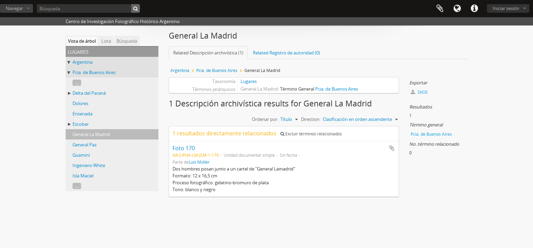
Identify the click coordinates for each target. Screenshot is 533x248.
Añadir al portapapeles (391, 148)
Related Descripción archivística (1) (208, 53)
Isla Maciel (83, 176)
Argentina (82, 62)
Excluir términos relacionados (311, 134)
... (76, 83)
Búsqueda (126, 41)
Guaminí (81, 155)
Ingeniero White (89, 165)
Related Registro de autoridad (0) (286, 53)
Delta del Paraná (89, 93)
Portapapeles (439, 8)
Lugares (249, 81)
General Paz (85, 145)
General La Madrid (91, 134)
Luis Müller (199, 162)
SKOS (419, 92)
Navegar (14, 8)
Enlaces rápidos (474, 8)
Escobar (81, 124)
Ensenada (82, 114)
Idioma (457, 8)
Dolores (80, 103)
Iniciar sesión (506, 8)
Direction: (311, 119)
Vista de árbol (82, 41)
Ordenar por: (265, 119)
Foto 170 (184, 148)
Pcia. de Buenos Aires (94, 72)
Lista (106, 41)
